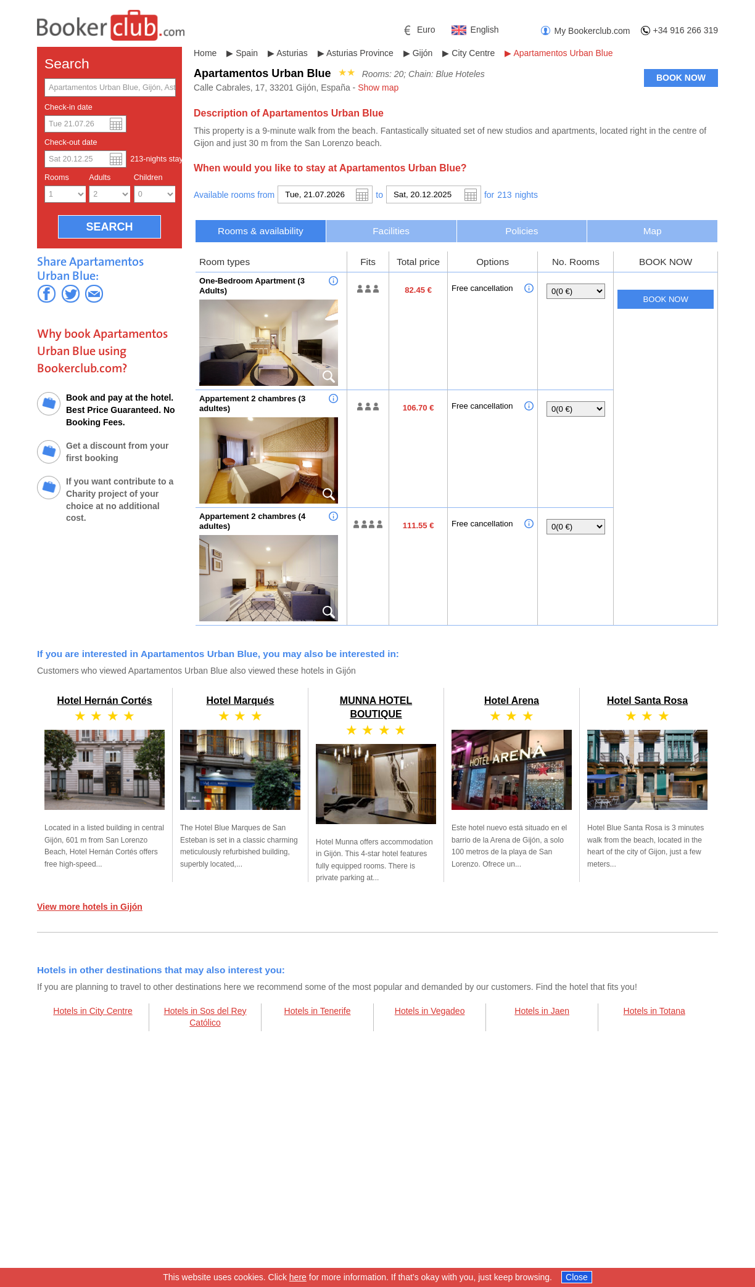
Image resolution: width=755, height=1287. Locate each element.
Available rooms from (234, 195)
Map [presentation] (652, 231)
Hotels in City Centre (92, 1011)
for (489, 195)
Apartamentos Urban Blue (563, 53)
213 (504, 195)
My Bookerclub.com (592, 31)
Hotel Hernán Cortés (104, 700)
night (526, 195)
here (298, 1277)
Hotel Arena (511, 700)
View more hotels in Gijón (89, 907)
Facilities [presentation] (391, 231)
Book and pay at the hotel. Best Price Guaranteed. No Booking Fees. (120, 410)
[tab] (261, 231)
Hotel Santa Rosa (647, 700)
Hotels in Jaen (541, 1011)
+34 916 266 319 (686, 30)
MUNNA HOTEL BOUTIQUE (376, 784)
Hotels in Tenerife (317, 1011)
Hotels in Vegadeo (430, 1011)
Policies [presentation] (521, 231)
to (379, 195)
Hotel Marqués (240, 700)
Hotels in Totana (654, 1011)
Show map (378, 87)
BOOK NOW (681, 78)
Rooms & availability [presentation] (260, 231)
